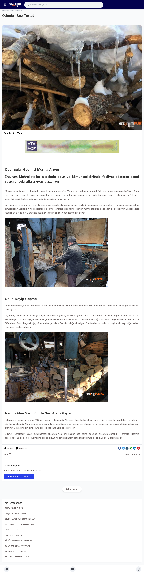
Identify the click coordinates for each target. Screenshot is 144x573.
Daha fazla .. (72, 489)
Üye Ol (27, 476)
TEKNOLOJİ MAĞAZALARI (17, 557)
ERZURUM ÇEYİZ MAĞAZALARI (19, 524)
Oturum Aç (12, 476)
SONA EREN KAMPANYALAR (18, 546)
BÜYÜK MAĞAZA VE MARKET (18, 540)
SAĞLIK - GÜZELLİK (14, 530)
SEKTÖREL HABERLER (15, 535)
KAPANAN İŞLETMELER (15, 551)
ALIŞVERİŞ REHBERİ (14, 508)
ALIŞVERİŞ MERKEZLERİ (16, 513)
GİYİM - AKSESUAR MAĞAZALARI (20, 519)
